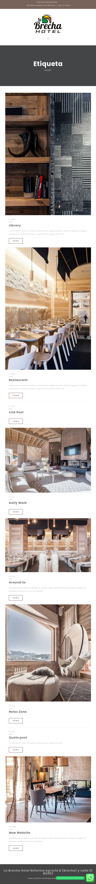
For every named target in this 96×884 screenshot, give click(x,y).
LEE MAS (16, 241)
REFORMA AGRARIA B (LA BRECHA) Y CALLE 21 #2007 (49, 5)
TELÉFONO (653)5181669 (46, 2)
